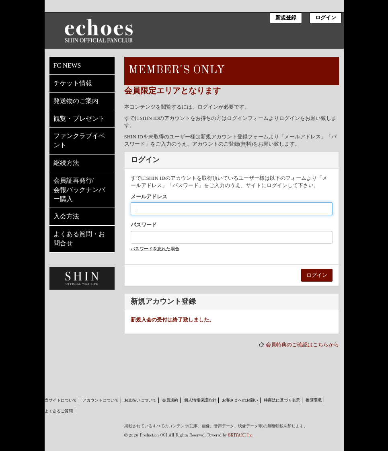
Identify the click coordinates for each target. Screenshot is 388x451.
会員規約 (170, 400)
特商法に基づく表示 (282, 400)
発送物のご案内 (76, 100)
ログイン (325, 18)
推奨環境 (314, 400)
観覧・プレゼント (79, 118)
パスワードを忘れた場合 (155, 248)
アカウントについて (100, 400)
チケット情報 (72, 83)
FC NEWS (67, 65)
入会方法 (66, 216)
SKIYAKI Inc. (241, 435)
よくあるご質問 (59, 411)
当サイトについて (61, 400)
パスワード (144, 225)
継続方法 (66, 162)
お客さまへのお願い (240, 400)
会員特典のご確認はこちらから (302, 345)
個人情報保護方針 (200, 400)
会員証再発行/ (82, 190)
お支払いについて (140, 400)
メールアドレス (149, 197)
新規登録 (285, 18)
